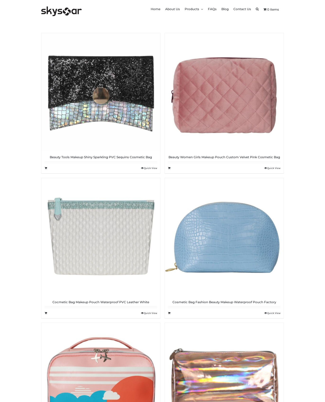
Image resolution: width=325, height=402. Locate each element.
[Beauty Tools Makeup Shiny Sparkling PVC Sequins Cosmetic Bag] (100, 92)
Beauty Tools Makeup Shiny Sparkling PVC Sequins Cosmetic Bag (101, 157)
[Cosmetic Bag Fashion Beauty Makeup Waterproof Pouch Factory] (224, 237)
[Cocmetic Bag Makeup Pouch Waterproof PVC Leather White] (100, 237)
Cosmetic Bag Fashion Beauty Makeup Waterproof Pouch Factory (224, 302)
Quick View (150, 168)
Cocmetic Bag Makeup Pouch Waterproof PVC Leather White (100, 302)
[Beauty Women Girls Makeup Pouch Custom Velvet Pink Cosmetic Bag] (224, 92)
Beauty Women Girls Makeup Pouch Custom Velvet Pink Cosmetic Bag (224, 157)
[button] (257, 8)
